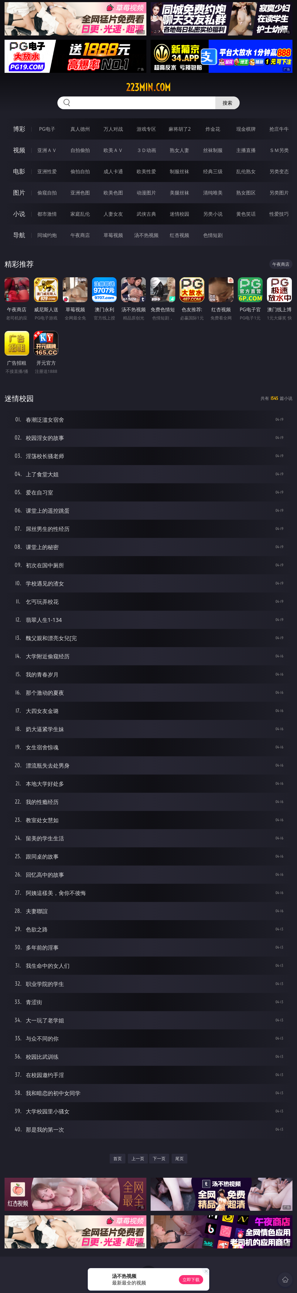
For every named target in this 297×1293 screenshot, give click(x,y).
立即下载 (191, 1279)
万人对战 (113, 129)
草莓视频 (113, 235)
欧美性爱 (146, 171)
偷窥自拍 (47, 192)
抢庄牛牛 (279, 129)
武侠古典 (146, 214)
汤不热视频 (146, 235)
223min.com (148, 87)
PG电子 (47, 129)
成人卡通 (113, 171)
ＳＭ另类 (279, 150)
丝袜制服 (213, 150)
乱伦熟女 (246, 171)
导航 (19, 235)
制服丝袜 (179, 171)
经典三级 (213, 171)
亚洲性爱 (47, 171)
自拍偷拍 (80, 150)
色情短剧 (213, 235)
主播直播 (246, 150)
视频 (19, 150)
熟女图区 (246, 192)
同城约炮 (47, 235)
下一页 (159, 1158)
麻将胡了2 (180, 129)
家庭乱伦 (80, 214)
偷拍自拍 (80, 171)
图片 (19, 192)
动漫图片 (146, 192)
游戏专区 (146, 129)
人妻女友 (113, 214)
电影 (19, 171)
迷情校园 (179, 214)
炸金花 (213, 129)
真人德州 (80, 129)
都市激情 (47, 214)
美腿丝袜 (179, 192)
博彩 (19, 129)
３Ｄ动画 (146, 150)
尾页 (179, 1158)
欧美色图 (113, 192)
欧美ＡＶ (113, 150)
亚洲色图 (80, 192)
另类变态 (279, 171)
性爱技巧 (279, 214)
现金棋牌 (246, 129)
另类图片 (279, 192)
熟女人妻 (179, 150)
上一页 (137, 1158)
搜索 (227, 103)
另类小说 (213, 214)
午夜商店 (80, 235)
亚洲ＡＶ (47, 150)
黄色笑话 (246, 214)
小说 (19, 214)
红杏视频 (179, 235)
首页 (117, 1158)
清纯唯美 (213, 192)
